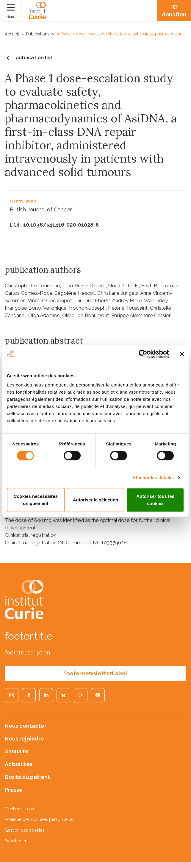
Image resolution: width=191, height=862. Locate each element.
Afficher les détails (152, 477)
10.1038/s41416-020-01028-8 (61, 225)
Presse (14, 790)
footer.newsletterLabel (95, 673)
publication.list (28, 58)
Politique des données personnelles (39, 819)
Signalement (17, 840)
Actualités (18, 764)
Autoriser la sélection (95, 499)
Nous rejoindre (24, 738)
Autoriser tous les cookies (155, 500)
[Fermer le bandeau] (182, 354)
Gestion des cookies (24, 830)
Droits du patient (27, 777)
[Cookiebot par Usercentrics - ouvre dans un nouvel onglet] (143, 354)
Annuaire (17, 751)
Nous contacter (25, 726)
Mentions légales (21, 808)
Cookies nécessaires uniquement (36, 500)
